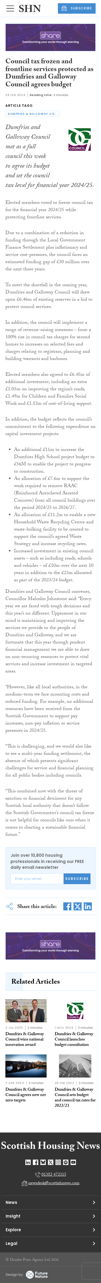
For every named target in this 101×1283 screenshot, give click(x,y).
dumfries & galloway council (33, 114)
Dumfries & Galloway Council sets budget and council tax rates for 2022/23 (75, 1098)
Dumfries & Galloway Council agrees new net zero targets (25, 1095)
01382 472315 (53, 1175)
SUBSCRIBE (77, 8)
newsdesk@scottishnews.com (53, 1183)
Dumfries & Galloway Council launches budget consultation (74, 1040)
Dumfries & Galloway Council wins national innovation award (24, 1040)
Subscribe (77, 878)
